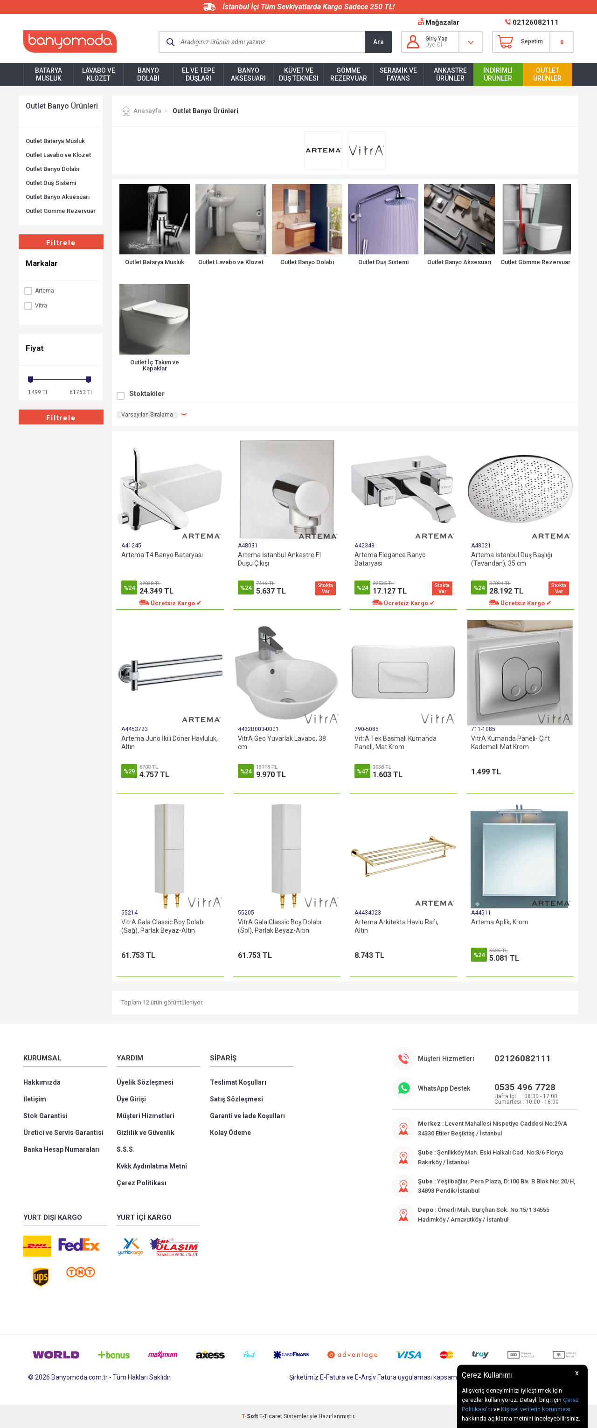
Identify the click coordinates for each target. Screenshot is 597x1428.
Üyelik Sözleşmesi (145, 1082)
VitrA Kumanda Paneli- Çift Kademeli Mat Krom (510, 743)
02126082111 (536, 22)
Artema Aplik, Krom (499, 922)
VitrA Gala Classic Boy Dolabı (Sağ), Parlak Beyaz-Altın (163, 926)
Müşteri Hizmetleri (145, 1116)
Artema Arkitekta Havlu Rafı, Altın (396, 926)
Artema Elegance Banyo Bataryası (390, 559)
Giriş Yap (436, 38)
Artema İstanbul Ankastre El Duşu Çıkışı (279, 559)
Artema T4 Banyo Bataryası (162, 555)
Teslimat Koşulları (238, 1082)
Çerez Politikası (142, 1183)
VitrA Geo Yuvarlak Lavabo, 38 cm (282, 743)
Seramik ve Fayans (398, 74)
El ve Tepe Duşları (198, 74)
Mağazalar (442, 22)
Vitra (35, 306)
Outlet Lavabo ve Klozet (58, 154)
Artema (38, 291)
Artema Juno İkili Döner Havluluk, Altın (169, 743)
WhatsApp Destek (444, 1088)
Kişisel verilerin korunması (535, 1409)
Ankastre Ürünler (450, 74)
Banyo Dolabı (148, 74)
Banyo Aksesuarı (248, 74)
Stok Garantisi (45, 1116)
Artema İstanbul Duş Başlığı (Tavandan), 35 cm (511, 559)
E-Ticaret (270, 1416)
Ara (378, 42)
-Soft (250, 1416)
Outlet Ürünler (547, 74)
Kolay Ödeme (230, 1132)
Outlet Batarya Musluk (55, 140)
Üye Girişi (131, 1099)
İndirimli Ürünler (498, 74)
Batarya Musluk (48, 74)
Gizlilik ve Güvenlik (145, 1132)
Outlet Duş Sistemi (51, 182)
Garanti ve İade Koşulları (247, 1116)
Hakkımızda (42, 1082)
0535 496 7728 (524, 1087)
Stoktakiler (147, 393)
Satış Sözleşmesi (236, 1099)
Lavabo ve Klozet (98, 74)
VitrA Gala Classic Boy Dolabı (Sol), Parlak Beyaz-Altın (279, 926)
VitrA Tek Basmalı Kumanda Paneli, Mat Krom (395, 743)
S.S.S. (126, 1149)
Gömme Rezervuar (348, 74)
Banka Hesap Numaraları (61, 1149)
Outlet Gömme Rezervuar (61, 210)
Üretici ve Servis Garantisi (63, 1132)
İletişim (34, 1099)
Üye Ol (433, 44)
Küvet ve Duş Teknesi (299, 74)
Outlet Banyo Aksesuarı (58, 196)
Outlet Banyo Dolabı (52, 168)
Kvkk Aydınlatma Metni (152, 1166)
